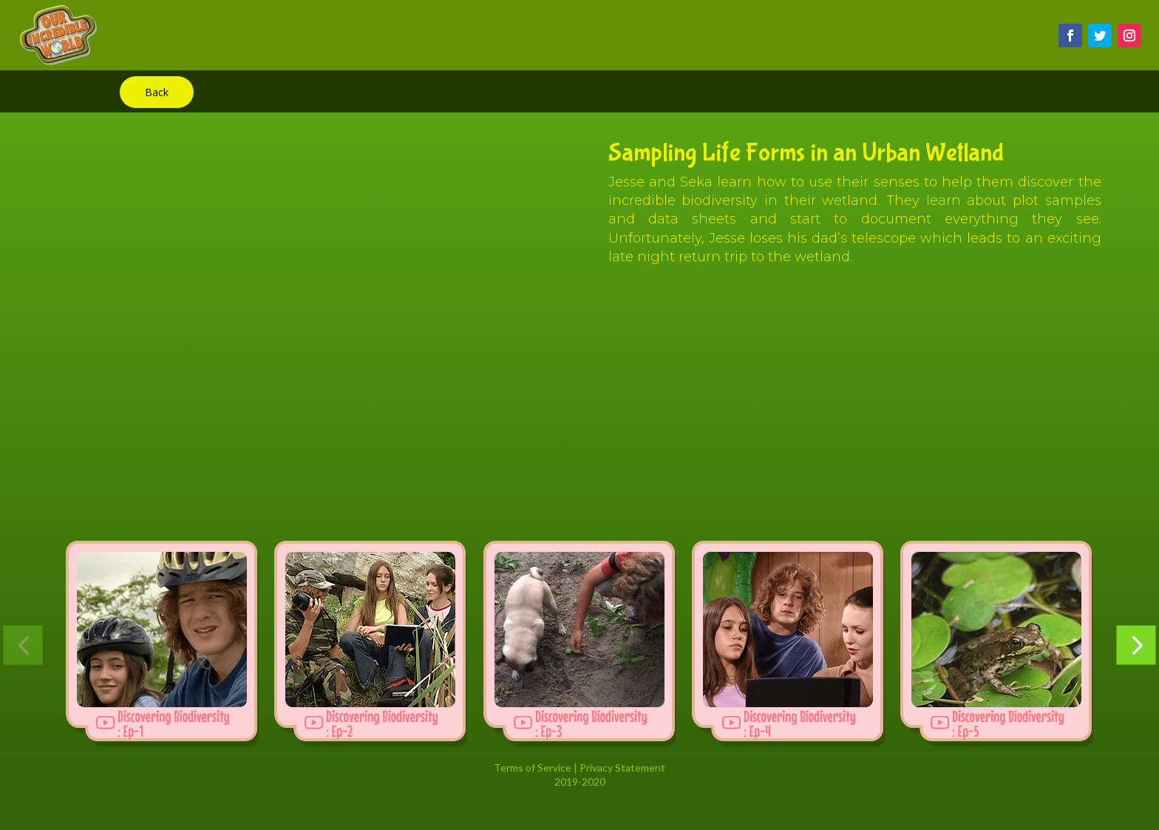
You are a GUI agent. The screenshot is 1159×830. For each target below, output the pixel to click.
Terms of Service (532, 767)
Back (157, 92)
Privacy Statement (622, 767)
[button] (23, 644)
